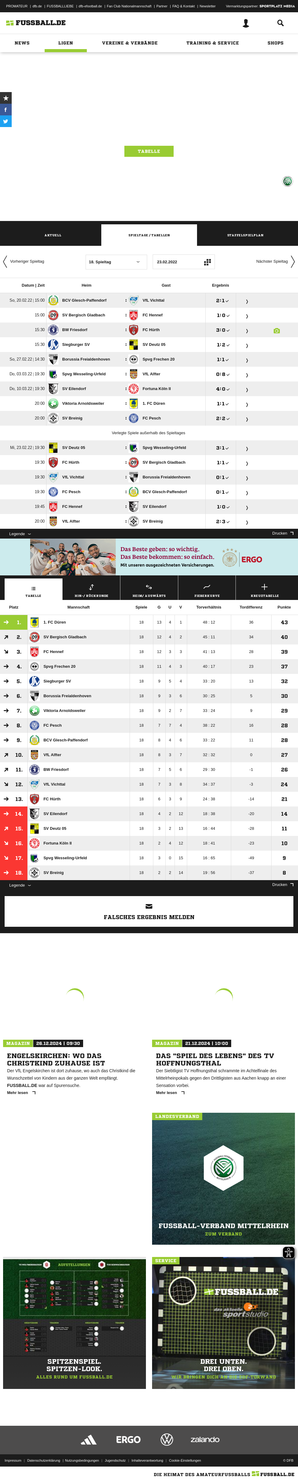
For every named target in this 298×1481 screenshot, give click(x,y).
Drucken (282, 533)
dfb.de (37, 6)
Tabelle (149, 151)
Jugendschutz (115, 1460)
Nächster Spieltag (277, 261)
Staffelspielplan (245, 235)
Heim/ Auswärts (149, 589)
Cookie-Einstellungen (185, 1460)
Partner (161, 6)
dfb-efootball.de (90, 6)
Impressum (13, 1460)
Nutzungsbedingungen (82, 1460)
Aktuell (52, 235)
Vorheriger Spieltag (22, 261)
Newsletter (208, 6)
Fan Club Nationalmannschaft (129, 6)
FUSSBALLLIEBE (60, 6)
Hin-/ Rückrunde (91, 589)
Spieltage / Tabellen (149, 235)
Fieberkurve (207, 589)
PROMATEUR (16, 6)
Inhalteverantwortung (147, 1460)
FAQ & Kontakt (183, 6)
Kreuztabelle (264, 589)
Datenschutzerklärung (43, 1460)
